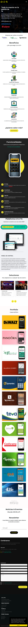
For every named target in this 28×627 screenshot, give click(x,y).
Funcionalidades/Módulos (5, 599)
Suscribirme (14, 532)
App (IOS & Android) (19, 226)
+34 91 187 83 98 (8, 551)
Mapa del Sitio (3, 612)
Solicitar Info (14, 130)
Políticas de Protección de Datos (6, 611)
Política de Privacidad (8, 582)
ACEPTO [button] (18, 625)
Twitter (3, 618)
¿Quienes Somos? (4, 604)
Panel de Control (8, 226)
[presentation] (13, 301)
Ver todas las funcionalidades (14, 146)
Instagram (3, 617)
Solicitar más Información (5, 601)
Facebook (3, 616)
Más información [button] (22, 622)
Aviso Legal (3, 610)
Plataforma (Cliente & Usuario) (6, 600)
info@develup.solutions (7, 552)
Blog (2, 607)
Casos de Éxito (3, 606)
